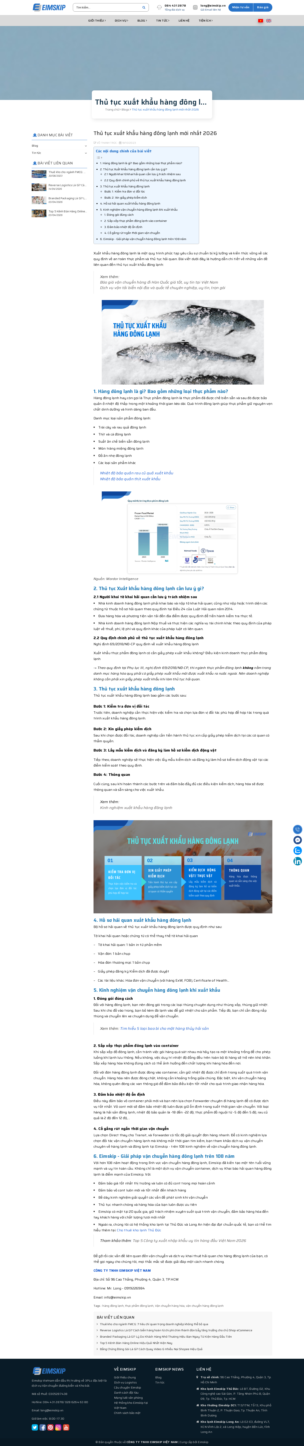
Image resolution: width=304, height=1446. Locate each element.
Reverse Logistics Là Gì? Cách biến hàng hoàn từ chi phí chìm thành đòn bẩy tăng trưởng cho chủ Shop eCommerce (174, 1330)
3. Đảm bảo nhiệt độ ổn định (123, 227)
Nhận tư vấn (241, 7)
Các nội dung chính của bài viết (124, 151)
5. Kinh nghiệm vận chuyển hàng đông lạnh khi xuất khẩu (139, 209)
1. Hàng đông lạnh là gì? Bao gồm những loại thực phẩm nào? (141, 163)
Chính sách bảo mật (127, 1413)
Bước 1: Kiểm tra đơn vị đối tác (124, 191)
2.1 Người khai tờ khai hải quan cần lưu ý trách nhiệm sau (142, 174)
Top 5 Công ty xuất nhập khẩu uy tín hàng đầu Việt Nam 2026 (189, 1241)
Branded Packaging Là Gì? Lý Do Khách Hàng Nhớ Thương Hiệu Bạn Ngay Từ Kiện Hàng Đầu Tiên (164, 1337)
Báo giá (263, 7)
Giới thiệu (97, 20)
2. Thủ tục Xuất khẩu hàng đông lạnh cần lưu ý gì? (133, 169)
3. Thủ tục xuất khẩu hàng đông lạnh (125, 186)
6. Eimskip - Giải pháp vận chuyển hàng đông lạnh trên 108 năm (143, 239)
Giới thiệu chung (125, 1377)
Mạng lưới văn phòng (128, 1397)
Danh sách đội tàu (126, 1392)
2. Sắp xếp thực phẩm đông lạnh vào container (135, 220)
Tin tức (162, 20)
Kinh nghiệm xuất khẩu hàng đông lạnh (136, 808)
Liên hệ (184, 20)
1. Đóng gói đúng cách (119, 214)
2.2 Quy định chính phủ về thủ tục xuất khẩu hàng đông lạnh (145, 180)
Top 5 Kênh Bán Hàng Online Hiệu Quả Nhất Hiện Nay (134, 1343)
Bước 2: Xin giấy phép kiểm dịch (125, 197)
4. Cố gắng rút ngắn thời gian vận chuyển (132, 233)
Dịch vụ (121, 20)
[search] (144, 7)
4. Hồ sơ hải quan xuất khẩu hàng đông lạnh (130, 203)
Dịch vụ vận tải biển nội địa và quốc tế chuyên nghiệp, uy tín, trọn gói (162, 288)
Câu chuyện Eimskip (127, 1387)
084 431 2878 (175, 5)
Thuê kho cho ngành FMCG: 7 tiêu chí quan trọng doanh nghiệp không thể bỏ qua (152, 1324)
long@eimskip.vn (213, 5)
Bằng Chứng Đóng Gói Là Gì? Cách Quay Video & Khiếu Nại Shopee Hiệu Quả (150, 1349)
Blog (142, 20)
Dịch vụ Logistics (125, 1382)
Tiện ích (206, 20)
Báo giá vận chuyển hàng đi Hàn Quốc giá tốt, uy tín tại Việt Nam (159, 282)
